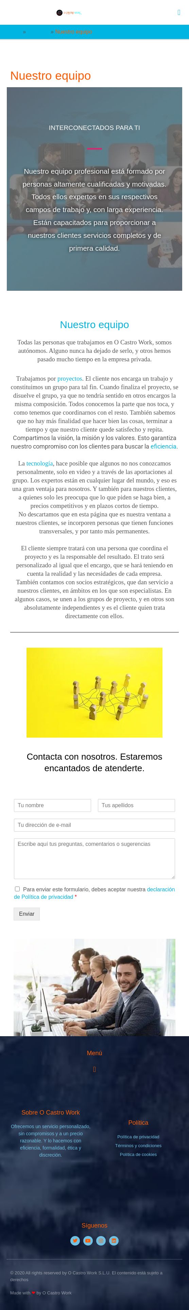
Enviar (26, 914)
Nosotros (38, 32)
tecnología (40, 463)
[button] (179, 12)
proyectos (69, 378)
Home (14, 32)
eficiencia (163, 446)
